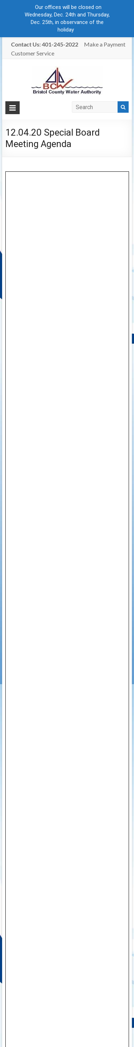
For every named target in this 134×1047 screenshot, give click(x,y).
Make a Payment (104, 44)
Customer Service (32, 53)
